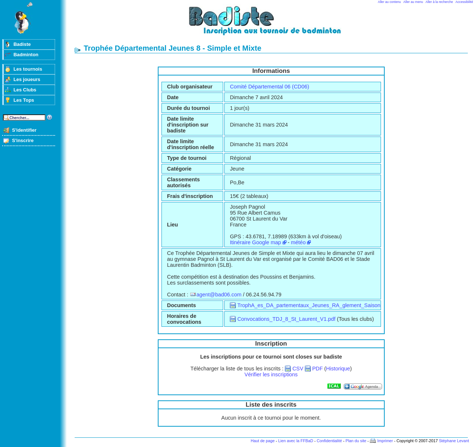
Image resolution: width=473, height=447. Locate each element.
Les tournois (27, 69)
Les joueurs (26, 79)
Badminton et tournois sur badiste (273, 24)
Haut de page (263, 440)
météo (298, 242)
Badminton (25, 54)
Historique (338, 369)
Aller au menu (413, 2)
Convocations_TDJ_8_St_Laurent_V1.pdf (286, 319)
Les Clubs (24, 90)
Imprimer (385, 440)
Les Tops (23, 100)
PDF (317, 369)
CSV (297, 369)
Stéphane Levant (454, 440)
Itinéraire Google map (255, 242)
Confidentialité (329, 440)
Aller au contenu (389, 2)
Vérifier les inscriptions (271, 374)
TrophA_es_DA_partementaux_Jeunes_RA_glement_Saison (308, 305)
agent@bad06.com (219, 295)
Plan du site (356, 440)
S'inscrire (23, 140)
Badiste (22, 44)
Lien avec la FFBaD (295, 440)
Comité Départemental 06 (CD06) (269, 87)
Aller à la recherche (439, 2)
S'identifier (24, 130)
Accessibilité (464, 2)
